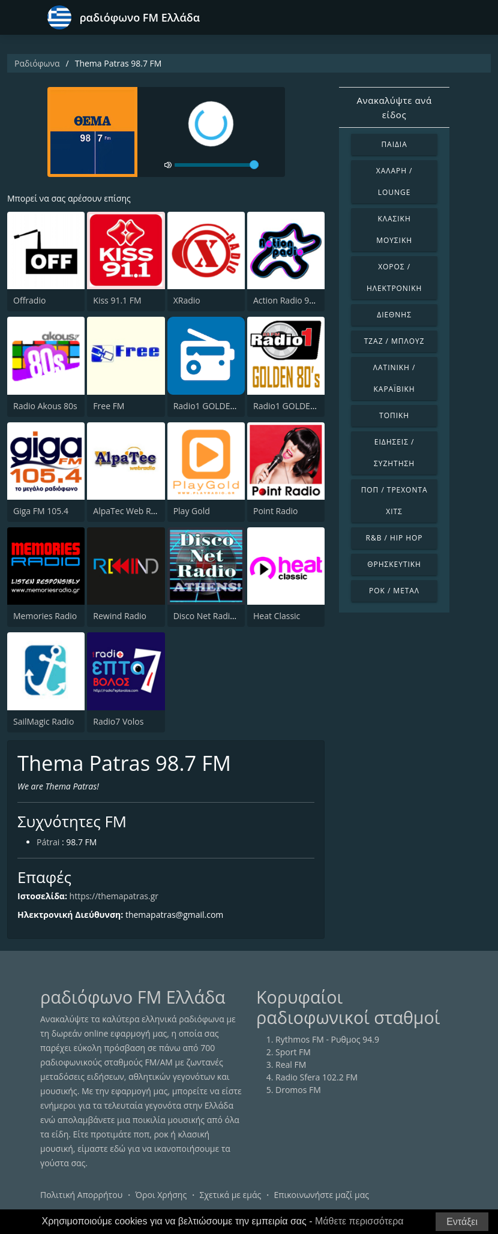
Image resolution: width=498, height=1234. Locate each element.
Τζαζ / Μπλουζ (394, 341)
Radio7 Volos (118, 721)
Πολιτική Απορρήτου (81, 1194)
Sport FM (293, 1052)
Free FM (108, 406)
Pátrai (48, 842)
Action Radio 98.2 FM (294, 300)
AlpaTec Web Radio (130, 511)
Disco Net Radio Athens (219, 615)
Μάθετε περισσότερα (359, 1221)
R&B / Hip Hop (394, 538)
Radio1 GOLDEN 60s (213, 406)
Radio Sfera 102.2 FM (316, 1077)
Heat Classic (276, 615)
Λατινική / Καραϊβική (394, 378)
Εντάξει (462, 1222)
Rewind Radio (119, 615)
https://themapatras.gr (114, 896)
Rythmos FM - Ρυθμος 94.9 (327, 1039)
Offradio (29, 300)
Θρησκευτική (394, 564)
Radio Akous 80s (45, 406)
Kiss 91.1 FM (117, 300)
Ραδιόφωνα (37, 63)
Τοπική (394, 415)
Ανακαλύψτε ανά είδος (393, 107)
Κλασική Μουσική (394, 229)
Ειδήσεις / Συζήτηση (394, 453)
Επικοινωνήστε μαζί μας (322, 1194)
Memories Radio (45, 615)
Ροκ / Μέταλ (394, 591)
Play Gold (191, 511)
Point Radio (275, 511)
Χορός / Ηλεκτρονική (394, 277)
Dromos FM (298, 1089)
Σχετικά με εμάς (230, 1194)
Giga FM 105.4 (40, 511)
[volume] (217, 165)
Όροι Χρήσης (161, 1194)
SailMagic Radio (43, 721)
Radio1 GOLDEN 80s (292, 406)
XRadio (186, 300)
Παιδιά (394, 144)
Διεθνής (394, 315)
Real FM (290, 1064)
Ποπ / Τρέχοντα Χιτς (394, 501)
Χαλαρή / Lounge (394, 181)
